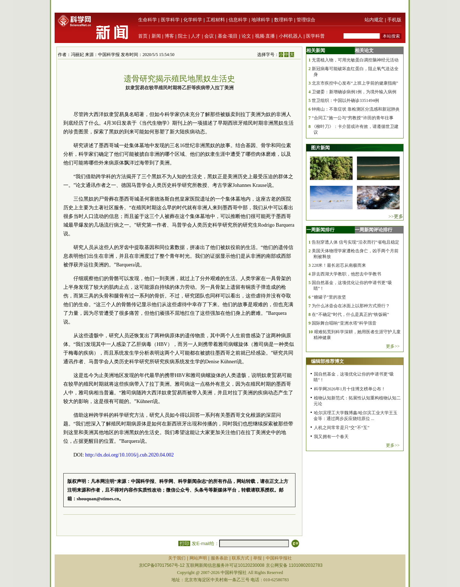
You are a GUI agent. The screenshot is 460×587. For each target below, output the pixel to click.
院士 (182, 36)
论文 (246, 36)
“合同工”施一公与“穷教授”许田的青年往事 (352, 117)
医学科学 (170, 19)
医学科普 (315, 36)
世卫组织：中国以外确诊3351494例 (345, 100)
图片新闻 (320, 147)
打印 (184, 543)
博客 (169, 36)
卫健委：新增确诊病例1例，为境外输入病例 (354, 91)
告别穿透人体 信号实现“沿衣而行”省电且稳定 (355, 242)
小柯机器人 (290, 36)
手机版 (394, 19)
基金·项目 (228, 36)
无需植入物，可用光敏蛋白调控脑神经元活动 (355, 60)
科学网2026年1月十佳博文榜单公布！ (350, 388)
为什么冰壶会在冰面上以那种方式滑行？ (351, 305)
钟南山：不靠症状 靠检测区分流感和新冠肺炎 (356, 109)
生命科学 (147, 19)
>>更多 (395, 216)
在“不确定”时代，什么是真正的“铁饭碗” (350, 314)
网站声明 (198, 558)
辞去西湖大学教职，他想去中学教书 (346, 274)
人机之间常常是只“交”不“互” (341, 427)
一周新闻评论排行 (373, 229)
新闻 (156, 36)
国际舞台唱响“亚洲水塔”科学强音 (344, 323)
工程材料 (215, 19)
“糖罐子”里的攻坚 (329, 297)
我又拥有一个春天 (331, 436)
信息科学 (238, 19)
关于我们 (177, 558)
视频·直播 (265, 36)
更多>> (393, 346)
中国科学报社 (279, 558)
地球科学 (260, 19)
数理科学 (283, 19)
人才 (195, 36)
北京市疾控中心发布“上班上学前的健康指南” (355, 83)
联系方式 (240, 558)
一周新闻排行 (320, 229)
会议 (209, 36)
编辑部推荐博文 (327, 361)
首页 (143, 36)
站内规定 (374, 19)
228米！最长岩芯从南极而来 (339, 265)
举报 (257, 558)
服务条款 (219, 558)
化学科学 (192, 19)
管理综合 (306, 19)
